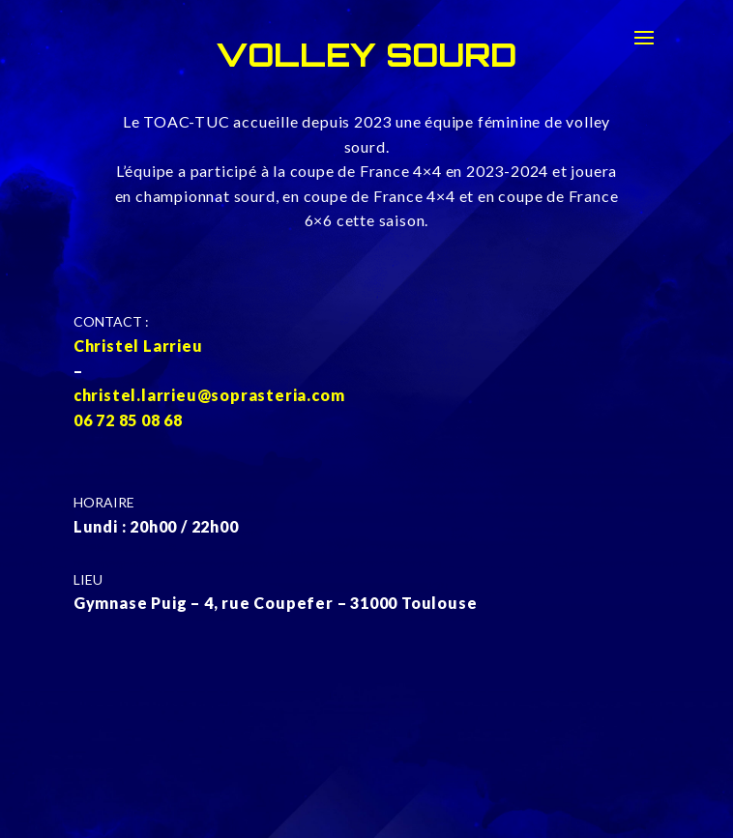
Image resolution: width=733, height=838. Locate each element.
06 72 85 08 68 (128, 420)
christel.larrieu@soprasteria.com (209, 395)
